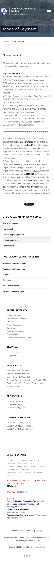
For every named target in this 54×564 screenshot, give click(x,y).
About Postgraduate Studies (14, 263)
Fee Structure (8, 246)
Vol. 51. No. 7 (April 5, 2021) (18, 423)
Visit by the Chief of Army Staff (18, 377)
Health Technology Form (16, 408)
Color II (27, 556)
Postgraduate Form (14, 405)
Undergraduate (12, 353)
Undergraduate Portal (15, 401)
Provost (6, 275)
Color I (24, 556)
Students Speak (13, 334)
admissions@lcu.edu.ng (16, 512)
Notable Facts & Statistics (17, 319)
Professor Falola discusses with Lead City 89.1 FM (26, 380)
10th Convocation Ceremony (18, 371)
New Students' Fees (11, 286)
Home (6, 41)
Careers (10, 322)
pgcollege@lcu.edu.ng (15, 518)
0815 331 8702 (23, 492)
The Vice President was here (18, 374)
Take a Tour (11, 328)
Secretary (7, 280)
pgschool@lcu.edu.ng (37, 515)
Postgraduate (12, 356)
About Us (29, 531)
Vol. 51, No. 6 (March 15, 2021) (19, 426)
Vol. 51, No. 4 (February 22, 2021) (20, 429)
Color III (29, 556)
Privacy (39, 531)
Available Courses (10, 223)
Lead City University (18, 11)
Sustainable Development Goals (19, 337)
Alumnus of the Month (15, 331)
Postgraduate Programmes (14, 269)
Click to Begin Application (13, 235)
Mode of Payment (12, 240)
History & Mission (13, 316)
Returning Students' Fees (13, 291)
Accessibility (17, 531)
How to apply (8, 229)
